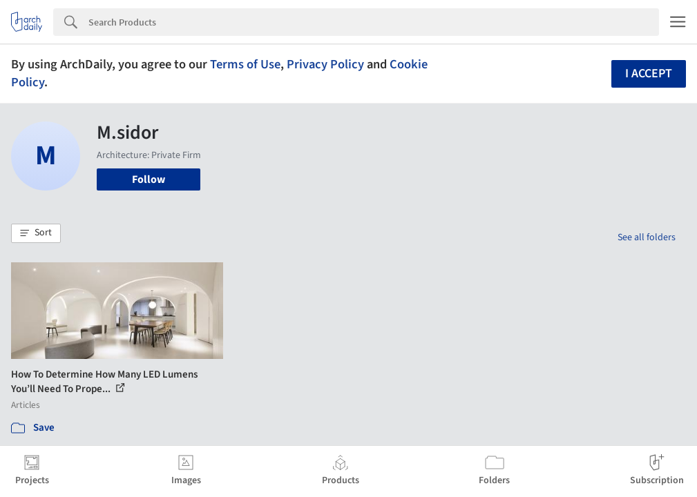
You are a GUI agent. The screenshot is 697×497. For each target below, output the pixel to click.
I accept (648, 73)
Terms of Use (245, 64)
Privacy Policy (325, 64)
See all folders (647, 237)
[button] (36, 233)
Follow (148, 179)
